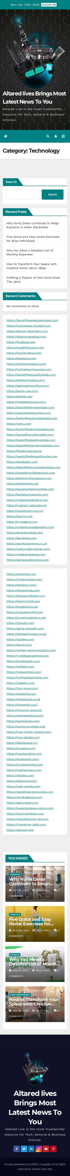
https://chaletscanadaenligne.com (30, 527)
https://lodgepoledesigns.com (27, 500)
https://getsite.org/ (20, 396)
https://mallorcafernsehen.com (28, 549)
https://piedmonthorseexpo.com (29, 478)
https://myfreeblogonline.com (27, 677)
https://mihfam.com (20, 666)
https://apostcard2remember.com (30, 489)
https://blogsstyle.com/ (23, 759)
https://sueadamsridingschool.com (31, 472)
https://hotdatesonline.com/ (26, 402)
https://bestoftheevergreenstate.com (32, 320)
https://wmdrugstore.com (24, 797)
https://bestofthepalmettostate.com (32, 418)
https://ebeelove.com (21, 358)
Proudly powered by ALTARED (22, 1164)
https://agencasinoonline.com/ (28, 385)
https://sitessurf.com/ (22, 781)
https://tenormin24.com (23, 601)
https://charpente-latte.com (26, 824)
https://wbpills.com (20, 775)
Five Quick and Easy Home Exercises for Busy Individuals (30, 924)
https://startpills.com (21, 694)
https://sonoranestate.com (25, 813)
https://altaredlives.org (22, 483)
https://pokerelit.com (21, 574)
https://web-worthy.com (23, 786)
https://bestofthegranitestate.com (30, 429)
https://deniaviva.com (22, 538)
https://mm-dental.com (23, 737)
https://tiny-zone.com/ (22, 688)
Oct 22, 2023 (21, 890)
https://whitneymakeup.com (26, 364)
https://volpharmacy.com (24, 770)
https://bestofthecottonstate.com (30, 434)
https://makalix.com (20, 683)
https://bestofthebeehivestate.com (31, 440)
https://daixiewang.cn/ (22, 743)
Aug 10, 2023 (21, 970)
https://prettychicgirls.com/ (26, 380)
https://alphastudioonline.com (28, 560)
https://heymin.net (19, 516)
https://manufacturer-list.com (28, 819)
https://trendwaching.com (25, 764)
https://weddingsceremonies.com (30, 792)
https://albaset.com (20, 830)
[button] (47, 136)
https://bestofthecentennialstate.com (33, 445)
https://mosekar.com (21, 748)
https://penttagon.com (22, 462)
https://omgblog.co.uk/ (22, 606)
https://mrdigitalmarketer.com (28, 655)
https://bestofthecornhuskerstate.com (33, 467)
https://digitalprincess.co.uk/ (27, 634)
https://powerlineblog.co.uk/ (26, 617)
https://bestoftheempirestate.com (30, 407)
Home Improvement (20, 995)
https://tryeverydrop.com (24, 353)
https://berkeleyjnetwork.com (27, 494)
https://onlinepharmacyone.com (29, 369)
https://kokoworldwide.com (26, 596)
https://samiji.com (19, 645)
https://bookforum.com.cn (25, 511)
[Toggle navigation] (63, 136)
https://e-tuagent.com (22, 521)
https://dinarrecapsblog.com (26, 336)
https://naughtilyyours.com (25, 347)
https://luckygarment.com (25, 612)
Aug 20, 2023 (21, 930)
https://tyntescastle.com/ (24, 579)
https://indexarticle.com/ (24, 672)
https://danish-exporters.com (27, 331)
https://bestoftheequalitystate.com (31, 374)
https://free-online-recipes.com (29, 732)
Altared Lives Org (42, 1169)
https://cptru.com (19, 423)
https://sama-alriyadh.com (25, 628)
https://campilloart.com (23, 721)
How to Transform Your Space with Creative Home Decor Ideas (34, 1004)
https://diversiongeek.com (25, 532)
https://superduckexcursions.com (30, 808)
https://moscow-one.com (24, 710)
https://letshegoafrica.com (25, 715)
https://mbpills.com (20, 623)
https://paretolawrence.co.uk (27, 543)
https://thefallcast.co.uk (23, 699)
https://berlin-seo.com (22, 391)
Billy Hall (41, 890)
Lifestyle (15, 874)
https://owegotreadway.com (26, 554)
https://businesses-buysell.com (29, 325)
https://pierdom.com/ (22, 585)
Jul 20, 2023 (21, 1010)
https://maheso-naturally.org (27, 505)
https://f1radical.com (21, 342)
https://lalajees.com (20, 639)
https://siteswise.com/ (22, 704)
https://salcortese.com (22, 802)
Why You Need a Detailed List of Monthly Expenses (34, 964)
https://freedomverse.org (24, 451)
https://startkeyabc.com (23, 661)
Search (11, 182)
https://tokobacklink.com (24, 753)
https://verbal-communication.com (31, 650)
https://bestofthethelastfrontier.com (32, 456)
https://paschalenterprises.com (29, 413)
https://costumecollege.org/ (26, 726)
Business (14, 955)
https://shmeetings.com (23, 590)
